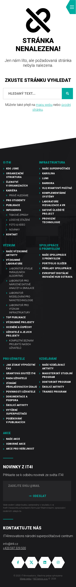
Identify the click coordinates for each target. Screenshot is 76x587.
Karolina (48, 173)
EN (50, 7)
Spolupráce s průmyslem (49, 247)
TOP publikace (16, 317)
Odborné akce (16, 443)
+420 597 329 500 (14, 548)
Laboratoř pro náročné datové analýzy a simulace (21, 284)
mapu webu (44, 105)
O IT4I (7, 162)
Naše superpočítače (56, 168)
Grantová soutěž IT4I (20, 373)
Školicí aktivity (17, 405)
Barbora (48, 183)
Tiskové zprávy (18, 215)
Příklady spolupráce (57, 268)
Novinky (14, 229)
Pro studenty (15, 200)
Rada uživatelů (16, 378)
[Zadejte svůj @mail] (37, 486)
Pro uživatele (14, 358)
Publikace (13, 205)
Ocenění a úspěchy (19, 327)
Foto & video (17, 224)
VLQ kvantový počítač (57, 188)
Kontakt (12, 234)
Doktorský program (56, 382)
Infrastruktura (52, 162)
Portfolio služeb (54, 263)
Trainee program (54, 391)
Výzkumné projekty (20, 322)
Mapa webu (25, 578)
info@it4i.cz (10, 543)
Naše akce (13, 439)
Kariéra (11, 190)
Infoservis (13, 210)
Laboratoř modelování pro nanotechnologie (21, 297)
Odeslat (37, 496)
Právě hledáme (18, 195)
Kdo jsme (12, 168)
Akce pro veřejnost (20, 448)
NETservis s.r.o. (40, 578)
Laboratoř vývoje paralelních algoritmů (21, 272)
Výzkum (9, 245)
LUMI (45, 178)
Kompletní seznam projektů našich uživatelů (21, 344)
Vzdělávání (48, 358)
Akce (7, 433)
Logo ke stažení (19, 219)
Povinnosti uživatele (20, 391)
